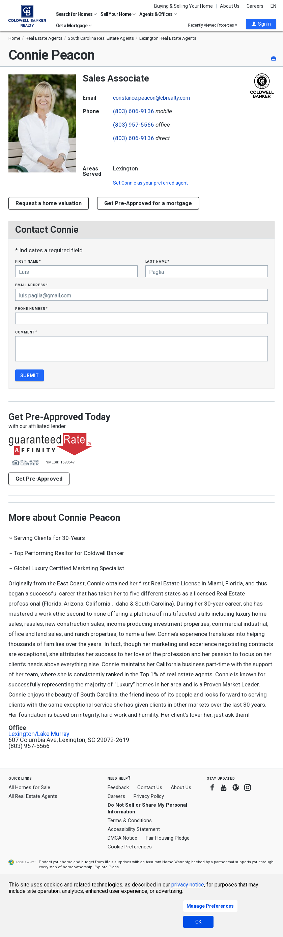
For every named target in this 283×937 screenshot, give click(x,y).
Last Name (157, 261)
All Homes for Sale (29, 787)
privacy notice (187, 884)
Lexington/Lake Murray (38, 734)
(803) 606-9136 (133, 111)
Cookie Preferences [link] (130, 847)
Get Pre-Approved (39, 479)
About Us (229, 6)
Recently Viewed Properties (212, 25)
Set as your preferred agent (150, 183)
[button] (261, 24)
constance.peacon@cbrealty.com (151, 98)
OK (198, 922)
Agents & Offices (158, 14)
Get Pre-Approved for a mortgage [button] (148, 203)
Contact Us (149, 787)
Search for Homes (76, 14)
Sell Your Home (118, 14)
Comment (26, 331)
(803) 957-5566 (133, 124)
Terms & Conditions (130, 820)
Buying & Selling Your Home (183, 6)
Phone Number (31, 308)
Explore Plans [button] (106, 867)
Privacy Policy (149, 796)
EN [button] (273, 6)
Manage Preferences (210, 906)
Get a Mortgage (74, 25)
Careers (255, 6)
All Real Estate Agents (32, 796)
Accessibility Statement (134, 829)
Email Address (31, 284)
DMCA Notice (122, 838)
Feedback (118, 787)
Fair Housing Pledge (168, 838)
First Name (27, 261)
